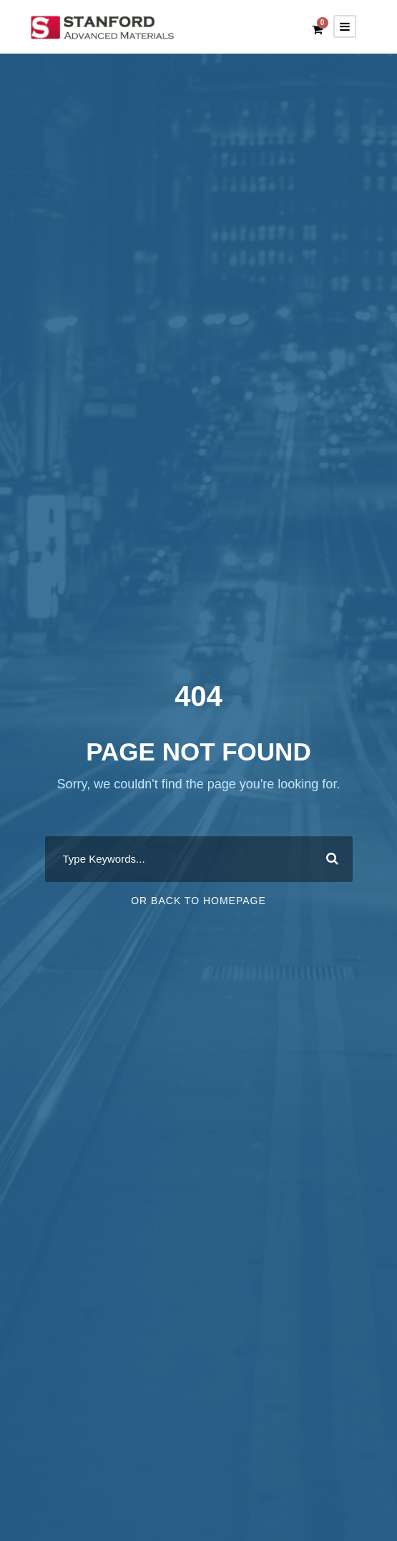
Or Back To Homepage (198, 900)
